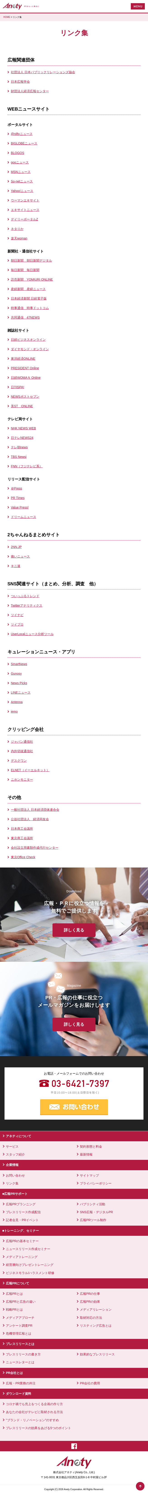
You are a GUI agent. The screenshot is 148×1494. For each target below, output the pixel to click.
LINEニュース (21, 692)
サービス (12, 1146)
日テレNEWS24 (22, 438)
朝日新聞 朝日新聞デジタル (31, 260)
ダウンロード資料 (18, 1393)
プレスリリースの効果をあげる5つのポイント (38, 1428)
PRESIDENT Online (25, 368)
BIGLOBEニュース (24, 143)
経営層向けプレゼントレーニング (29, 1265)
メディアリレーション (96, 1309)
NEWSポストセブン (25, 396)
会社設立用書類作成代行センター (34, 847)
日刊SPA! (17, 387)
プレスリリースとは (20, 1344)
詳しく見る (74, 930)
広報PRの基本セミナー (22, 1241)
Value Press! (20, 507)
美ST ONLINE (22, 406)
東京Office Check (23, 857)
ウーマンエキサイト (25, 200)
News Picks (19, 683)
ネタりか (17, 229)
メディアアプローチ (20, 1317)
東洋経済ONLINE (23, 358)
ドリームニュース (23, 517)
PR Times (18, 498)
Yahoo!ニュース (22, 191)
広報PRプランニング (21, 1204)
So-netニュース (22, 181)
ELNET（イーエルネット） (30, 770)
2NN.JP (16, 547)
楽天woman (19, 238)
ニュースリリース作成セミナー (28, 1249)
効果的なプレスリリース (97, 1354)
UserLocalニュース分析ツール (32, 634)
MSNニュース (21, 172)
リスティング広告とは (96, 1325)
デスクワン (19, 760)
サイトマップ (89, 1175)
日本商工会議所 (22, 828)
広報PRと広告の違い (21, 1301)
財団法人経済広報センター (30, 91)
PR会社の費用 (90, 1383)
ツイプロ (17, 624)
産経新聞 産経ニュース (28, 289)
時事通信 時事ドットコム (30, 308)
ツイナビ (17, 615)
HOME (6, 17)
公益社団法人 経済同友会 (30, 819)
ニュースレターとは (20, 1362)
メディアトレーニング (22, 1257)
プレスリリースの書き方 (23, 1354)
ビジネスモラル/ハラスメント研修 (30, 1273)
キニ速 (15, 566)
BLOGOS (17, 153)
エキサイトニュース (25, 210)
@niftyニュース (22, 134)
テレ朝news (19, 447)
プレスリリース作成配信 (23, 1212)
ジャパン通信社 (22, 741)
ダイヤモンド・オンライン (30, 349)
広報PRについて (17, 1283)
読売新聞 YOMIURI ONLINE (32, 279)
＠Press (16, 488)
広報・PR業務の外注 (21, 1383)
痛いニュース (20, 556)
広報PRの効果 (90, 1301)
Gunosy (16, 673)
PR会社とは (14, 1373)
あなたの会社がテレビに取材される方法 (34, 1412)
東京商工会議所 (22, 838)
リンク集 (12, 1183)
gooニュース (20, 162)
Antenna (17, 702)
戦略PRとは (14, 1309)
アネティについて (18, 1136)
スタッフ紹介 (15, 1154)
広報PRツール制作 (93, 1220)
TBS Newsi (18, 457)
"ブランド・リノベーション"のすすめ (32, 1420)
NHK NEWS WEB (23, 428)
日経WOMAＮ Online (26, 377)
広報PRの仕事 (90, 1293)
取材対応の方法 (91, 1317)
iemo (14, 711)
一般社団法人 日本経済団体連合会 (35, 809)
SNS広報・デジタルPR (96, 1212)
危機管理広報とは (18, 1333)
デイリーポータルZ (24, 219)
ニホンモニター (22, 779)
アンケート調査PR (19, 1325)
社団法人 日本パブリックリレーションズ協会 (43, 72)
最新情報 (86, 1154)
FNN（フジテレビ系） (27, 466)
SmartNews (19, 664)
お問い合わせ (15, 1175)
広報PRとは (14, 1293)
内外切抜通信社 (22, 751)
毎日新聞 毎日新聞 (25, 270)
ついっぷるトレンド (25, 596)
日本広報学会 (20, 81)
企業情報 (12, 1165)
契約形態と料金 (91, 1146)
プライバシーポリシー (96, 1183)
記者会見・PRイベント (22, 1220)
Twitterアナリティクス (26, 605)
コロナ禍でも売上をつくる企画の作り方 (34, 1404)
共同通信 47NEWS (25, 317)
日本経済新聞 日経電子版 (29, 298)
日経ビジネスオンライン (28, 339)
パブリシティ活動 (92, 1204)
